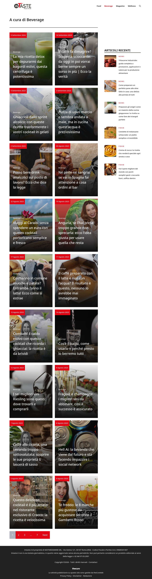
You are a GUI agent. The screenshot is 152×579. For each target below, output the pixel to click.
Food (99, 6)
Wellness (132, 6)
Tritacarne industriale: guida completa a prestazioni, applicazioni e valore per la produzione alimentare (130, 66)
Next (45, 535)
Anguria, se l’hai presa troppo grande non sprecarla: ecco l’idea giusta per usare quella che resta (75, 232)
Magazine (120, 6)
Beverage (108, 6)
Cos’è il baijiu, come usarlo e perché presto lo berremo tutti (76, 348)
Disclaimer (77, 576)
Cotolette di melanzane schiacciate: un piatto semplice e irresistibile (128, 134)
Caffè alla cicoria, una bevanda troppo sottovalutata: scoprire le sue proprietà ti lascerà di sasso (31, 454)
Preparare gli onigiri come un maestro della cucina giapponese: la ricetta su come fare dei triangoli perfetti (130, 113)
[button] (139, 5)
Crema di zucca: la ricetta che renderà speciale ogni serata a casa (129, 153)
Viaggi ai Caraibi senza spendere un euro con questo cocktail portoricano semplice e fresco (31, 232)
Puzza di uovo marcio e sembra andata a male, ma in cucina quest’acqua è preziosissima (75, 122)
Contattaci (93, 562)
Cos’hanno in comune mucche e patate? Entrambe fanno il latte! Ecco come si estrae (30, 288)
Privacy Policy (65, 576)
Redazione (87, 576)
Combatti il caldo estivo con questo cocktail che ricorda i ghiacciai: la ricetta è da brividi (29, 343)
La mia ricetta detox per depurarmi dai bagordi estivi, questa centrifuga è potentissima (30, 66)
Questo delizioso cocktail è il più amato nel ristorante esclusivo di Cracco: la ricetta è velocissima (30, 510)
